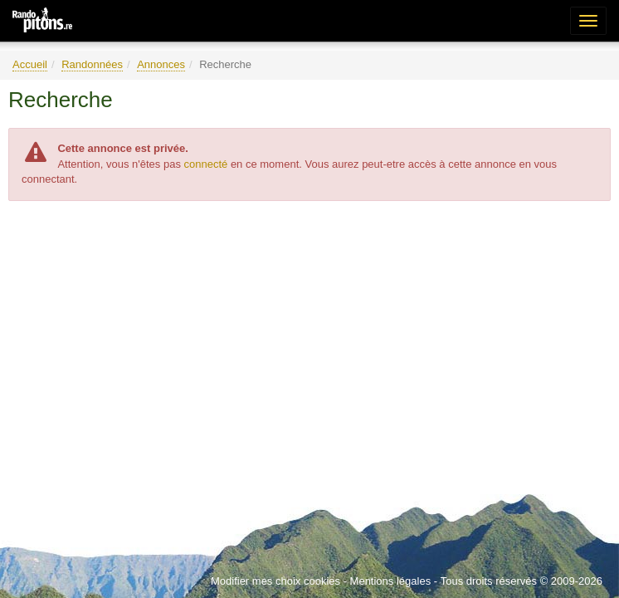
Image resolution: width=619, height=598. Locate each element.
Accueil (29, 64)
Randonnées (92, 64)
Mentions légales (390, 581)
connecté (206, 164)
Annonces (161, 64)
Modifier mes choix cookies (275, 581)
